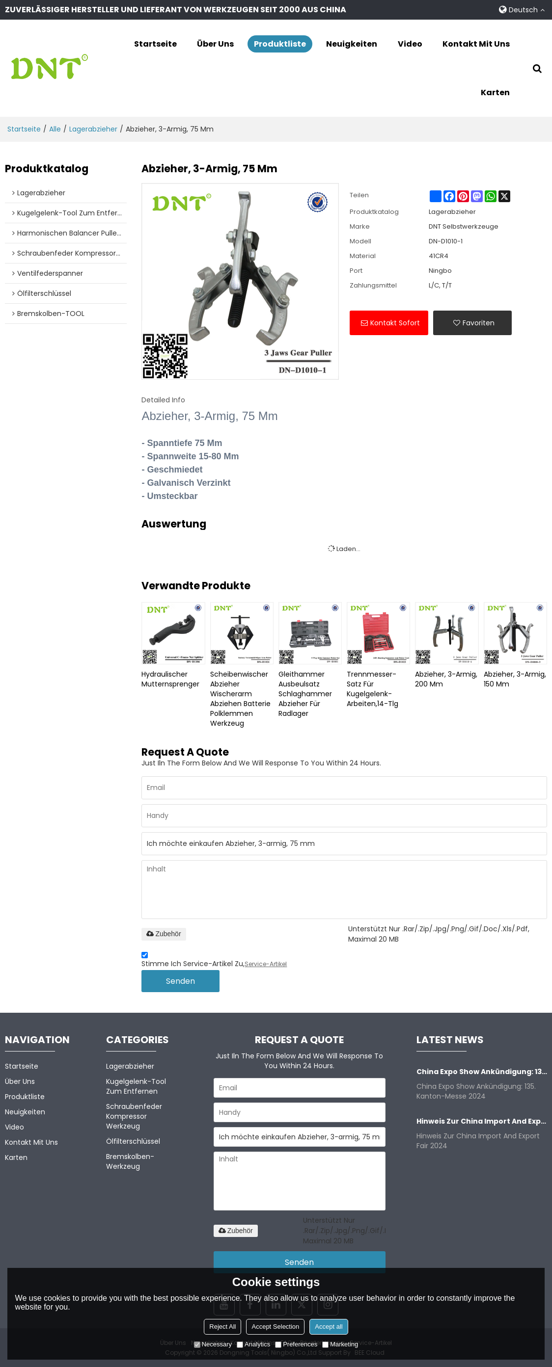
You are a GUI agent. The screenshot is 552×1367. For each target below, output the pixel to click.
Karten (495, 92)
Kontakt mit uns (476, 44)
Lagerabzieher (93, 129)
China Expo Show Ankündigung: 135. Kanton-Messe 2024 (481, 1071)
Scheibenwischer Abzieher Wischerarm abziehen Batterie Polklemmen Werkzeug (240, 698)
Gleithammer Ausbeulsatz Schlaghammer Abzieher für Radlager (305, 693)
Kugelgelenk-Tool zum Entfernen (136, 1086)
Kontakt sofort (395, 322)
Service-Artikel (266, 964)
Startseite (155, 44)
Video (410, 44)
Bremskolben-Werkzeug (130, 1161)
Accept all (328, 1326)
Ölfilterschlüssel (133, 1141)
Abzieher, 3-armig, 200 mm (446, 678)
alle (55, 129)
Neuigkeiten (351, 44)
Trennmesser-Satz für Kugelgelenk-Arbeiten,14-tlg (372, 688)
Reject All (222, 1326)
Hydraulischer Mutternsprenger (170, 678)
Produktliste (280, 44)
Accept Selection (275, 1326)
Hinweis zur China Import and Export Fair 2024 (481, 1121)
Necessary (213, 1344)
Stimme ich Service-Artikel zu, (214, 961)
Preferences (296, 1344)
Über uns (215, 44)
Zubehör (163, 934)
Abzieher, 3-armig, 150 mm (515, 678)
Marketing (340, 1344)
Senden (180, 981)
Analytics (253, 1344)
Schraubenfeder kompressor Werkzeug (134, 1115)
